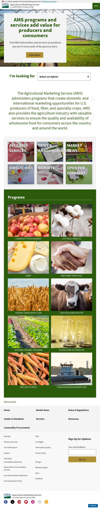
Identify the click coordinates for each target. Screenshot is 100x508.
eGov (37, 473)
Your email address (76, 447)
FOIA (37, 436)
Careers (7, 453)
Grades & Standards (14, 418)
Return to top (10, 401)
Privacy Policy (40, 453)
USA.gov (38, 462)
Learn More (34, 55)
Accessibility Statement (13, 462)
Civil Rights (39, 442)
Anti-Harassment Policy (13, 481)
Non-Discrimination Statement (15, 475)
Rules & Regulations (78, 410)
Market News (42, 410)
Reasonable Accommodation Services (15, 468)
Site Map (7, 436)
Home (7, 410)
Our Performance (10, 447)
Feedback (39, 478)
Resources (73, 418)
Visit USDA (8, 458)
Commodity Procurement (17, 427)
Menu (96, 6)
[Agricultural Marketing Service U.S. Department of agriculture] (20, 5)
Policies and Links (11, 442)
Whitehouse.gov (41, 467)
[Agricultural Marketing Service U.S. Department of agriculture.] (22, 496)
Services (40, 418)
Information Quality (43, 447)
